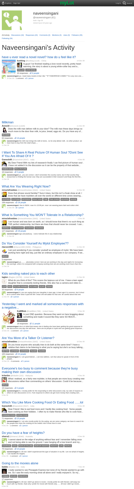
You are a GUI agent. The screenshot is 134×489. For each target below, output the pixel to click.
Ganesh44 (7, 159)
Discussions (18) (17, 35)
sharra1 (5, 436)
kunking (21, 61)
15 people (21, 418)
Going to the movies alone (20, 463)
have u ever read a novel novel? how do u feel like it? (39, 57)
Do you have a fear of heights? (23, 433)
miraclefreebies (9, 190)
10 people (21, 449)
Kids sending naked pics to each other (28, 273)
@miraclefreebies (25, 190)
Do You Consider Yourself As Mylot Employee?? (35, 243)
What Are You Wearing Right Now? (26, 186)
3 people (20, 172)
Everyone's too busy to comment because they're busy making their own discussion (40, 370)
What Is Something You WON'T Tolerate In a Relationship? (42, 215)
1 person (30, 78)
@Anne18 (14, 126)
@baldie (11, 467)
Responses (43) (32, 35)
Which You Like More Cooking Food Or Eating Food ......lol (42, 402)
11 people (36, 324)
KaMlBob (21, 311)
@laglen (11, 277)
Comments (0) (45, 35)
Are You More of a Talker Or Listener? (28, 338)
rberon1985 (7, 247)
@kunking (30, 61)
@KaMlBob (31, 311)
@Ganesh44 (17, 160)
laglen (5, 277)
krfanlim (6, 375)
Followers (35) (77, 35)
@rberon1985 (19, 247)
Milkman (7, 122)
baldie (5, 467)
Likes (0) (66, 35)
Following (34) (7, 38)
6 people (35, 73)
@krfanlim (14, 376)
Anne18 (5, 126)
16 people (21, 138)
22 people (22, 354)
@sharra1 (14, 436)
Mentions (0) (57, 35)
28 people (22, 202)
